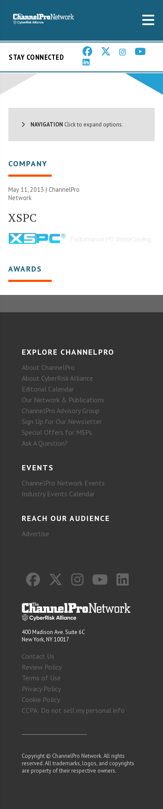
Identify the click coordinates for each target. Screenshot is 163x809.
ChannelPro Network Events (63, 483)
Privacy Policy (41, 688)
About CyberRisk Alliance (57, 378)
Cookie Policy (41, 699)
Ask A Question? (45, 443)
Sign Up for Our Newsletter (62, 421)
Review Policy (42, 667)
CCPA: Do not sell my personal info (73, 710)
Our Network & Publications (63, 399)
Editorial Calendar (48, 389)
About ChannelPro (48, 367)
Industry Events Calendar (58, 493)
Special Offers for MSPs (57, 432)
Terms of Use (41, 677)
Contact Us (38, 656)
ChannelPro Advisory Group (61, 410)
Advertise (35, 533)
